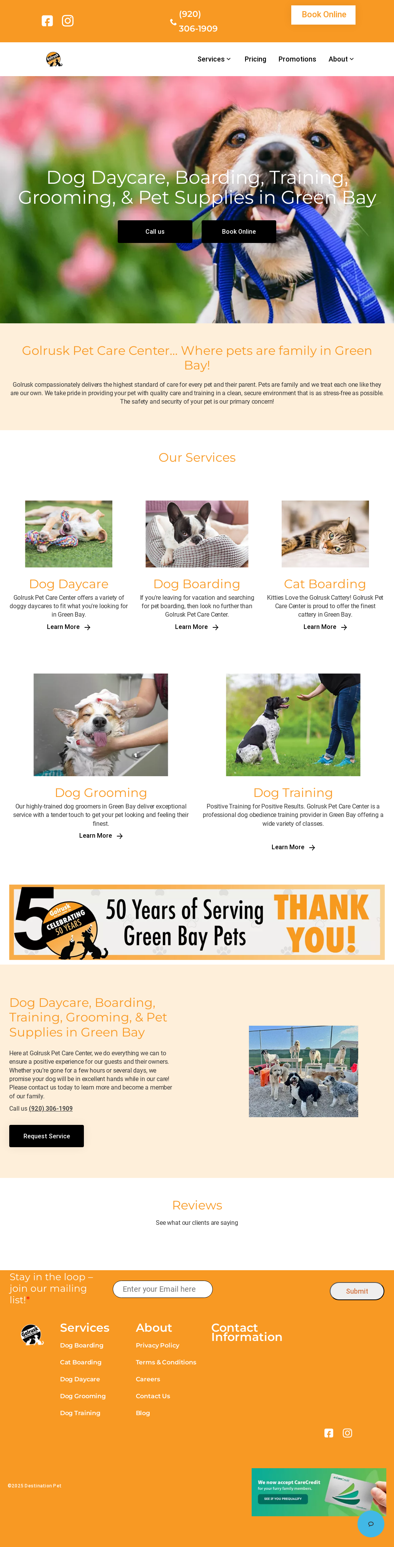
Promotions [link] (297, 59)
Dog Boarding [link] (82, 1345)
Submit (357, 1291)
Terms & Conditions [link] (166, 1362)
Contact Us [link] (153, 1396)
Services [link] (211, 59)
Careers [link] (148, 1379)
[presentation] (271, 1289)
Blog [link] (143, 1413)
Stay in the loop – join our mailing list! (51, 1288)
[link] (48, 21)
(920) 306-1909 (51, 1108)
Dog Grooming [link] (83, 1396)
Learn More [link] (68, 626)
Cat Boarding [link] (81, 1362)
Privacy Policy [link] (157, 1345)
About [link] (338, 59)
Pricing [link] (255, 59)
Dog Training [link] (80, 1413)
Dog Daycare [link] (80, 1379)
